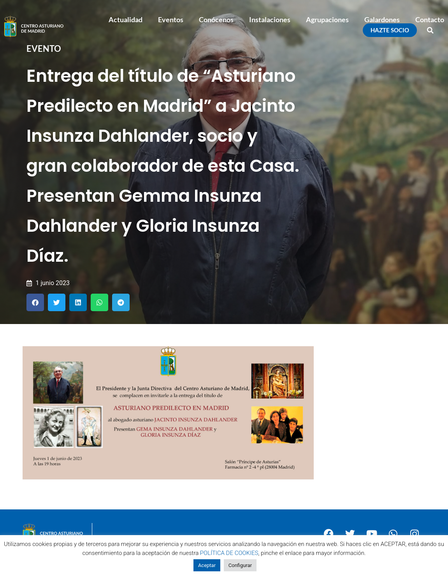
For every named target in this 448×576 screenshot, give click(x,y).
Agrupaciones (327, 19)
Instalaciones (269, 19)
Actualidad (125, 19)
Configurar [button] (240, 565)
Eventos (170, 19)
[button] (430, 30)
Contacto (429, 19)
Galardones (382, 19)
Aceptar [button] (207, 565)
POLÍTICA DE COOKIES (229, 553)
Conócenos (216, 19)
